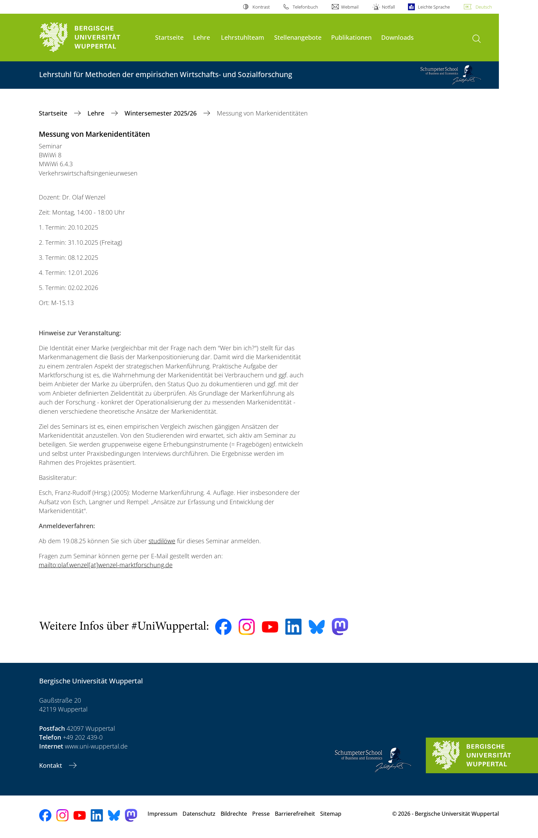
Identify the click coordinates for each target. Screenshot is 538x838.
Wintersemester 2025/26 (161, 113)
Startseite (169, 37)
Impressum (162, 813)
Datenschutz (199, 813)
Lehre (201, 37)
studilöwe (162, 541)
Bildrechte (234, 813)
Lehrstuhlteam (242, 37)
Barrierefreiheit (295, 813)
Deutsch (484, 7)
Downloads (397, 37)
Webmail (350, 7)
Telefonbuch (305, 7)
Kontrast (261, 7)
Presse (261, 813)
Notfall (388, 7)
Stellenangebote (297, 37)
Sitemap (330, 813)
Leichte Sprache (434, 7)
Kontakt (51, 765)
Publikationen (351, 37)
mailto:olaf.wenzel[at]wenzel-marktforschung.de (106, 565)
